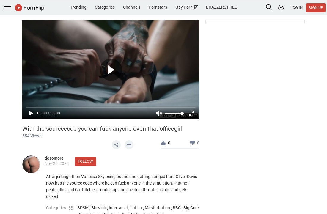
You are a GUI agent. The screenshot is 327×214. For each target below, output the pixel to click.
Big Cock (191, 207)
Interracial (118, 207)
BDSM (83, 207)
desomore (54, 158)
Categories (105, 7)
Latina (136, 207)
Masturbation (158, 207)
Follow (85, 161)
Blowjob (99, 207)
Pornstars (158, 7)
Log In (296, 7)
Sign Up (316, 7)
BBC (177, 207)
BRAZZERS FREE (221, 7)
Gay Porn (186, 7)
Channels (131, 7)
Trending (78, 7)
